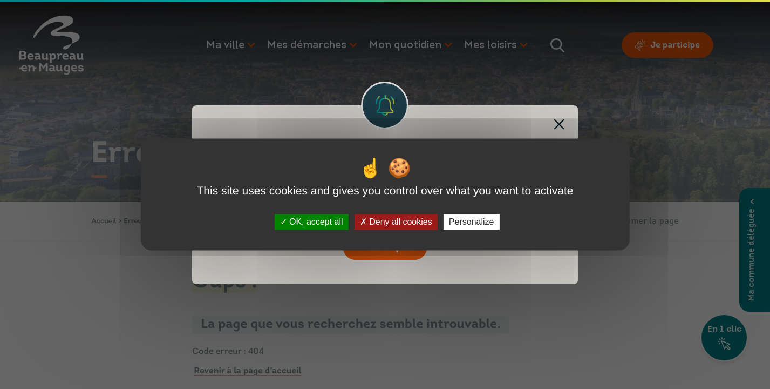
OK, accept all (311, 221)
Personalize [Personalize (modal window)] (471, 221)
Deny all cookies (396, 221)
